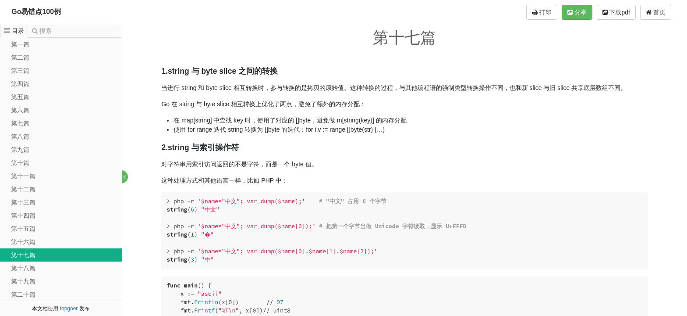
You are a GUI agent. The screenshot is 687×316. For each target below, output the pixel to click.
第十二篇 (23, 189)
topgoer (69, 308)
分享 (577, 12)
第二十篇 (23, 294)
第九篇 (20, 149)
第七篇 (20, 123)
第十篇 (20, 162)
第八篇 (20, 136)
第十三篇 (23, 202)
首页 (656, 12)
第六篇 (20, 110)
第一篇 (20, 44)
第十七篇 (23, 255)
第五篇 (20, 97)
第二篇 (20, 57)
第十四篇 (23, 215)
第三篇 (20, 70)
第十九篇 (23, 281)
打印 (542, 12)
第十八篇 (23, 268)
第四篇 (20, 83)
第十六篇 (23, 241)
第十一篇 (23, 176)
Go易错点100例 (36, 11)
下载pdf (616, 12)
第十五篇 (23, 228)
